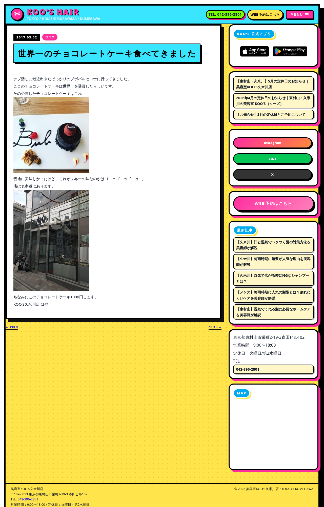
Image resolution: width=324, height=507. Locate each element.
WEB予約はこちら (265, 14)
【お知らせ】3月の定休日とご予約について (271, 114)
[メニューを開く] (299, 14)
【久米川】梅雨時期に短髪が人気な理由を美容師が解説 (273, 261)
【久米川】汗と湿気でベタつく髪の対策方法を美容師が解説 (273, 245)
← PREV (12, 327)
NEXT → (215, 327)
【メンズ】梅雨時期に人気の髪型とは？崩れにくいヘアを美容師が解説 (273, 295)
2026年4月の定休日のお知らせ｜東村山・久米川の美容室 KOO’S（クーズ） (273, 100)
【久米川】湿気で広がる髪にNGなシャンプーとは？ (272, 278)
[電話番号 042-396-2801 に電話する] (225, 14)
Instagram (272, 142)
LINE (272, 158)
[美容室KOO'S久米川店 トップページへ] (55, 15)
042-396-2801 (247, 369)
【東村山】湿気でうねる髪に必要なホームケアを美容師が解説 (273, 312)
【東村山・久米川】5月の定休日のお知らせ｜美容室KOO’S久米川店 (272, 84)
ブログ (49, 37)
